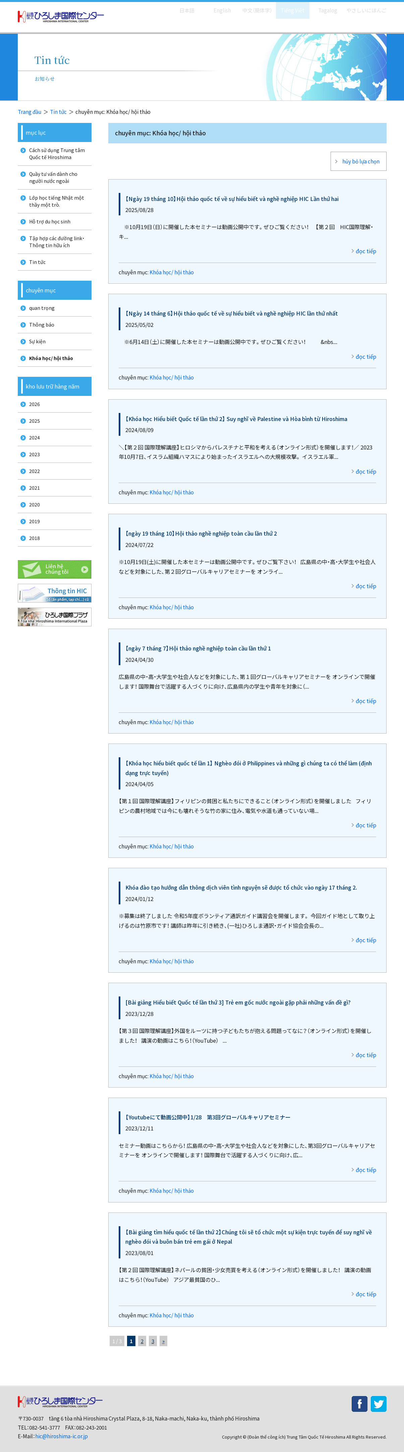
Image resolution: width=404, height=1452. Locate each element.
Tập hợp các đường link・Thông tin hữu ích (55, 252)
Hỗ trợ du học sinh (48, 229)
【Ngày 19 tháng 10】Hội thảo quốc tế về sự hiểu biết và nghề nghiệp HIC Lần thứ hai (232, 193)
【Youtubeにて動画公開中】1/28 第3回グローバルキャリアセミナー (207, 1112)
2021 (32, 518)
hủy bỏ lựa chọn (360, 158)
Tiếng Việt (287, 7)
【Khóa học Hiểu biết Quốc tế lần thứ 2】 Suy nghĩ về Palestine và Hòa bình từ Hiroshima (236, 413)
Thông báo (39, 340)
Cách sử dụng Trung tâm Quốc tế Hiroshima (55, 154)
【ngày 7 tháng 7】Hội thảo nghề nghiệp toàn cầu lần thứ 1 (198, 643)
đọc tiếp (366, 245)
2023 (32, 481)
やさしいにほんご (364, 7)
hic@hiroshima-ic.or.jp (61, 1430)
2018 (32, 574)
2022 (32, 499)
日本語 (179, 7)
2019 (32, 555)
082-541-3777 (44, 1422)
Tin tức (58, 111)
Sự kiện (35, 359)
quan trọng (40, 321)
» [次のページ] (163, 1335)
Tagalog (323, 7)
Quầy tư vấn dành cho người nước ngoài (52, 181)
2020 (32, 537)
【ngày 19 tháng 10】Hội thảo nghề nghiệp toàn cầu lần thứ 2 (201, 528)
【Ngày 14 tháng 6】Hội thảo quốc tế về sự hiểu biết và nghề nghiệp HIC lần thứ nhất (231, 308)
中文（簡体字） (252, 7)
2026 (32, 425)
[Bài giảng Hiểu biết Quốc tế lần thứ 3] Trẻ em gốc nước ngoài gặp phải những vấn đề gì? (238, 997)
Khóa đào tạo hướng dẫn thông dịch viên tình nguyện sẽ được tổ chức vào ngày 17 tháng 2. (241, 882)
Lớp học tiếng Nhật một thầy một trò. (55, 207)
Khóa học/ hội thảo (172, 266)
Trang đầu (29, 111)
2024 (32, 462)
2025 (32, 443)
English (215, 7)
